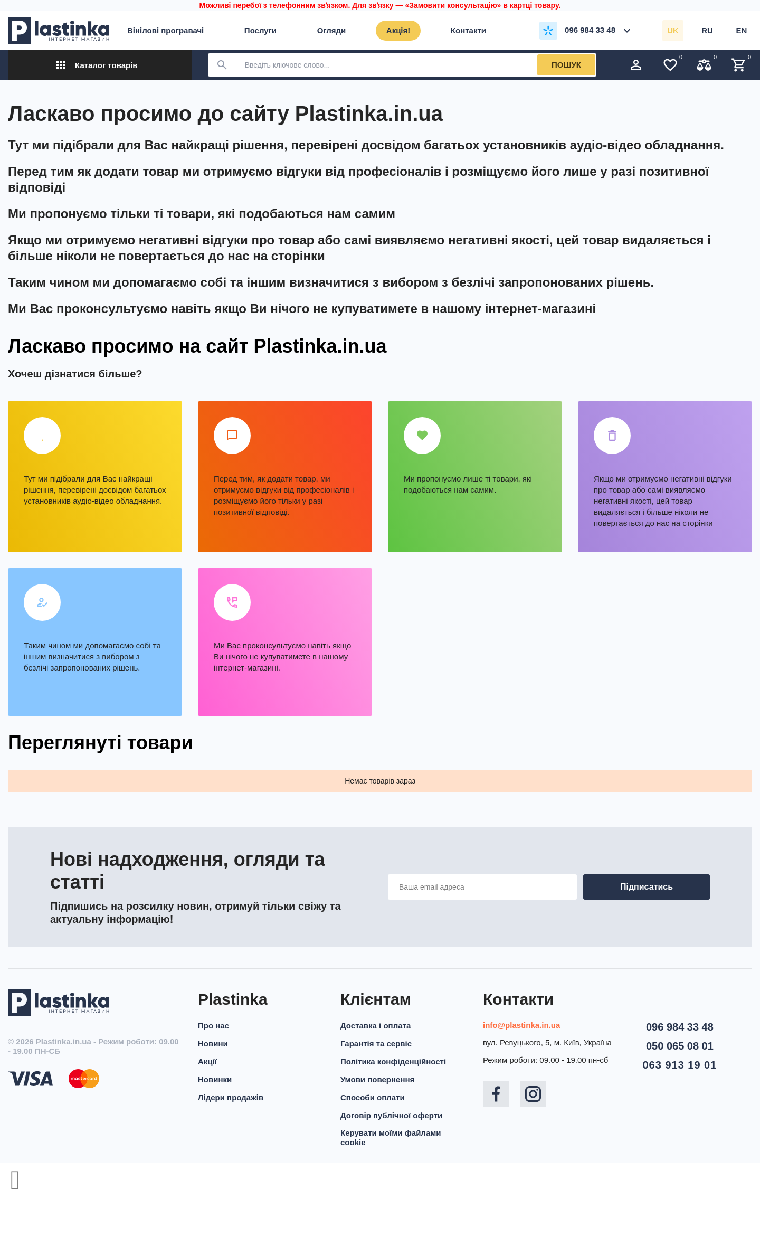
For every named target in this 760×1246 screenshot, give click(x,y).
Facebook (496, 1094)
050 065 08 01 (680, 1046)
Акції (207, 1061)
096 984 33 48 (680, 1027)
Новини (213, 1043)
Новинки (215, 1079)
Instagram (533, 1094)
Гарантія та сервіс (376, 1043)
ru (707, 30)
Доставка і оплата (375, 1025)
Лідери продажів (230, 1097)
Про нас (213, 1025)
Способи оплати (372, 1097)
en (741, 30)
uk (673, 30)
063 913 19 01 (679, 1065)
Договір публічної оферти (391, 1115)
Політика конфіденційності (393, 1061)
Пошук (566, 64)
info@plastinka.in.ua (521, 1025)
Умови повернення (377, 1079)
